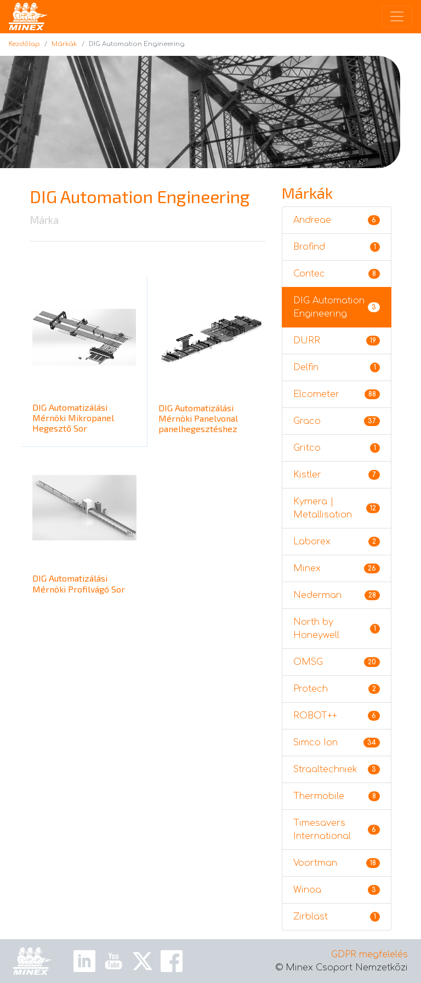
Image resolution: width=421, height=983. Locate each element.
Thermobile (336, 796)
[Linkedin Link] (84, 961)
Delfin (336, 367)
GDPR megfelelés (369, 954)
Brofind (336, 247)
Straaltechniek (336, 769)
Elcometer (336, 394)
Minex (336, 568)
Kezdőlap (24, 44)
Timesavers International (336, 829)
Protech (336, 689)
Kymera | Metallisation (336, 508)
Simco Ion (336, 743)
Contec (336, 274)
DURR (336, 341)
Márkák (64, 44)
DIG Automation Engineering (336, 307)
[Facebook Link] (172, 961)
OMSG (336, 662)
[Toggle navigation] (397, 16)
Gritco (336, 448)
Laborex (336, 542)
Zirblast (336, 917)
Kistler (336, 475)
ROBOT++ (336, 716)
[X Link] (142, 961)
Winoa (336, 890)
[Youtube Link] (113, 961)
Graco (336, 421)
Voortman (336, 863)
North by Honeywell (336, 628)
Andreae (336, 220)
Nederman (336, 595)
